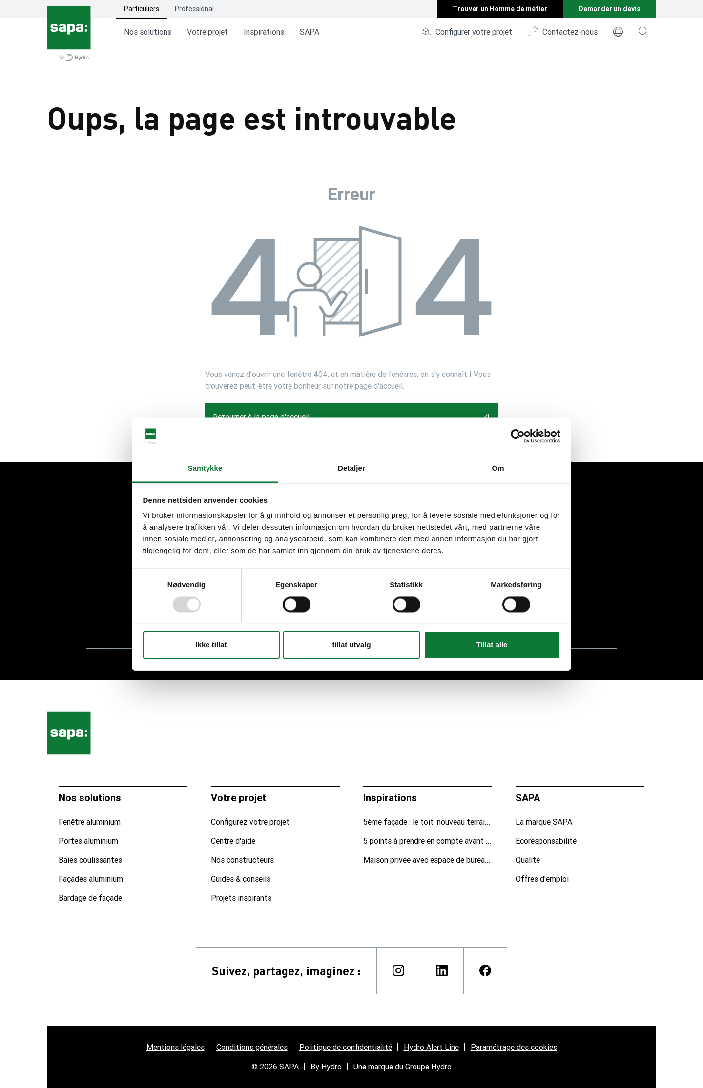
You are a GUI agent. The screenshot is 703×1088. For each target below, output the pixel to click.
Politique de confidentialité (345, 1047)
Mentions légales (175, 1047)
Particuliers (141, 8)
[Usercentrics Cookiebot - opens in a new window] (517, 436)
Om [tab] (498, 468)
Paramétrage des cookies (514, 1047)
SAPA (309, 32)
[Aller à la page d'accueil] (69, 33)
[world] (618, 31)
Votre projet (207, 32)
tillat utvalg (351, 645)
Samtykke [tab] (205, 468)
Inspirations (264, 32)
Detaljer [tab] (351, 468)
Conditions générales (252, 1047)
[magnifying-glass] (643, 31)
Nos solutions (147, 32)
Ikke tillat (211, 645)
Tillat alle (492, 645)
